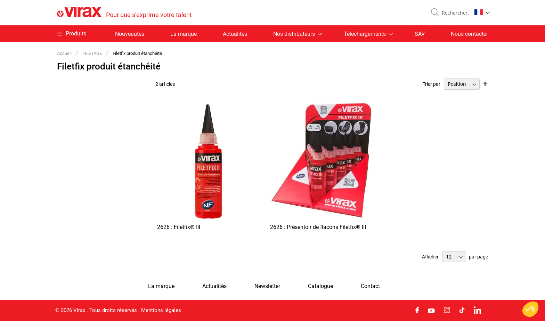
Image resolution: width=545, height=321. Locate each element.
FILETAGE (92, 53)
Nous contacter (469, 34)
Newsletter (267, 286)
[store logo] (124, 12)
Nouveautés (129, 34)
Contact (370, 286)
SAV (420, 34)
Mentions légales (161, 310)
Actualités (235, 34)
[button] (482, 12)
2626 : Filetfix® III (178, 227)
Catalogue (320, 286)
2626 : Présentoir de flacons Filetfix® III (318, 227)
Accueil (65, 53)
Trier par (431, 84)
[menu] (272, 33)
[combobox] (454, 12)
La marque (183, 34)
